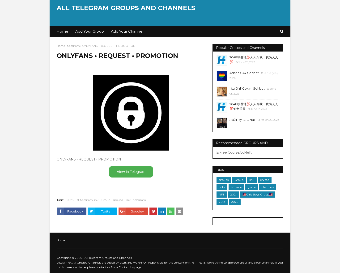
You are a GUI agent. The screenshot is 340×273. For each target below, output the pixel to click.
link (128, 200)
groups (118, 200)
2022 (234, 202)
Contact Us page (130, 267)
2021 (233, 194)
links (222, 187)
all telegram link (87, 200)
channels (268, 187)
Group (105, 200)
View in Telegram (131, 172)
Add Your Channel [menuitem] (127, 31)
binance (236, 187)
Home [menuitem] (62, 31)
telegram (73, 46)
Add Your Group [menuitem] (89, 31)
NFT (221, 194)
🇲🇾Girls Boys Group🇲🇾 (257, 194)
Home (61, 46)
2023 (70, 200)
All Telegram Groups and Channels (126, 8)
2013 (222, 202)
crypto (264, 180)
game (252, 187)
